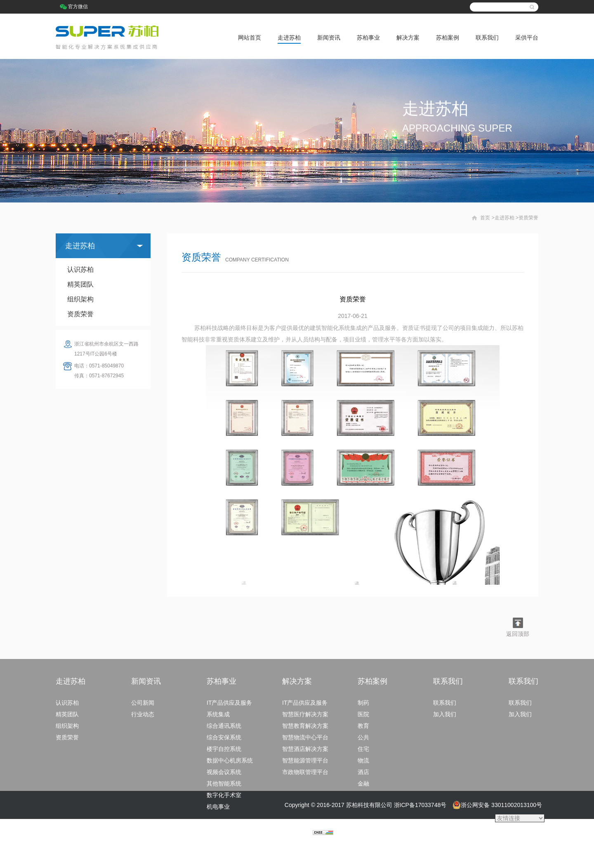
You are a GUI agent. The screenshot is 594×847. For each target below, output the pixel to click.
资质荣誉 (80, 314)
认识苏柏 (80, 269)
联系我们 (487, 37)
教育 (363, 725)
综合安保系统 (224, 737)
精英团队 (80, 284)
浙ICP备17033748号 (420, 805)
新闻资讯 (328, 37)
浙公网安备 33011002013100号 (497, 805)
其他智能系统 (224, 783)
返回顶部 (517, 634)
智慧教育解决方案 (305, 725)
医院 (363, 714)
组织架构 (80, 299)
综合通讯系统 (224, 725)
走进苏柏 (289, 37)
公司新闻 (142, 702)
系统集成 (218, 714)
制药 (363, 702)
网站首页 (249, 37)
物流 (363, 760)
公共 (363, 737)
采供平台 (526, 37)
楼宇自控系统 (224, 749)
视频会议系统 (224, 772)
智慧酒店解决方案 (305, 749)
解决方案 (408, 37)
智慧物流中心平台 (305, 737)
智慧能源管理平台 (305, 760)
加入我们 (444, 714)
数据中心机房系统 (230, 760)
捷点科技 (301, 833)
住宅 (363, 749)
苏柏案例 (447, 37)
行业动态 (142, 714)
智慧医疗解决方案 (305, 714)
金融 (363, 783)
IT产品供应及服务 (229, 702)
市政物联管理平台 (305, 772)
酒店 (363, 772)
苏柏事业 (368, 37)
